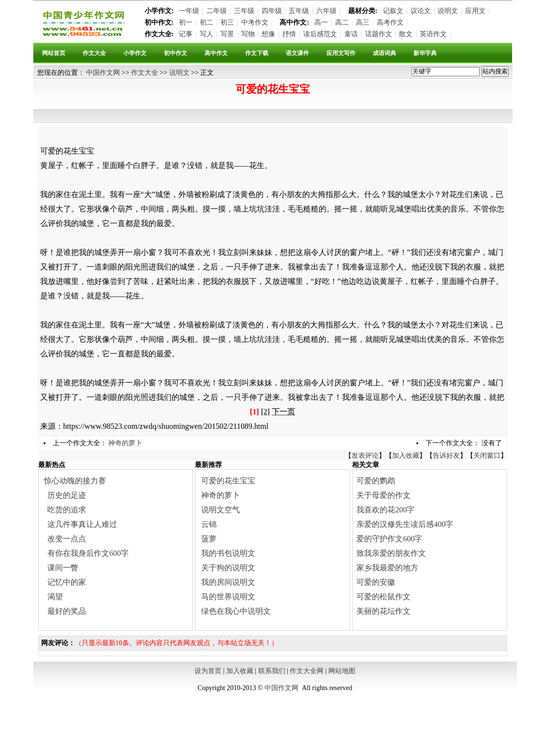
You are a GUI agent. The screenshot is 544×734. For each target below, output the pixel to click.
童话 (351, 34)
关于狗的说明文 (228, 568)
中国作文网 (103, 72)
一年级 (189, 10)
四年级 (272, 10)
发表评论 (365, 455)
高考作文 (390, 22)
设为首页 (207, 671)
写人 (206, 34)
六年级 (326, 10)
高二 (342, 22)
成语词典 (384, 53)
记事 (185, 34)
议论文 (421, 10)
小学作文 (135, 53)
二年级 (216, 10)
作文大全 (94, 53)
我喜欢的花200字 (385, 510)
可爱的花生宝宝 (228, 481)
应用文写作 (340, 53)
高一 (321, 22)
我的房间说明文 (228, 582)
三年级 (244, 10)
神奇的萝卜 (125, 443)
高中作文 (216, 53)
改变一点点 (66, 539)
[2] (265, 412)
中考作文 (254, 22)
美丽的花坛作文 (383, 611)
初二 (206, 22)
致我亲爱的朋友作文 (391, 553)
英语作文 (433, 34)
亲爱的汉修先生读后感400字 (404, 524)
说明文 (448, 10)
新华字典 (425, 53)
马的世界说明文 (228, 597)
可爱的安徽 (375, 582)
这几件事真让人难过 (82, 524)
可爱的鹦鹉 (375, 481)
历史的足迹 (66, 495)
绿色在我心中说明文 (236, 611)
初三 (227, 22)
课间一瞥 (62, 568)
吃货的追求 (66, 510)
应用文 (475, 10)
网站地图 (341, 671)
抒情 (289, 34)
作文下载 (256, 53)
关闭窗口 (486, 455)
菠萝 (209, 539)
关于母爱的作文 (383, 495)
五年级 (299, 10)
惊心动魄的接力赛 (75, 481)
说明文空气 (220, 510)
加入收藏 (405, 455)
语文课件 (297, 53)
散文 (405, 34)
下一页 (283, 412)
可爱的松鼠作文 (383, 597)
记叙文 (393, 10)
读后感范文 (320, 34)
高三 (362, 22)
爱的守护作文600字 (389, 539)
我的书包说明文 (228, 553)
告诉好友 (446, 455)
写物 (248, 34)
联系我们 (271, 671)
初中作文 (175, 53)
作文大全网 (306, 671)
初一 (185, 22)
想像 (268, 34)
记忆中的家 (66, 582)
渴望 (55, 597)
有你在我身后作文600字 (88, 553)
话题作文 (378, 34)
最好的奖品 (66, 611)
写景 (227, 34)
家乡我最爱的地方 (387, 568)
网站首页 (53, 53)
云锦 (209, 524)
